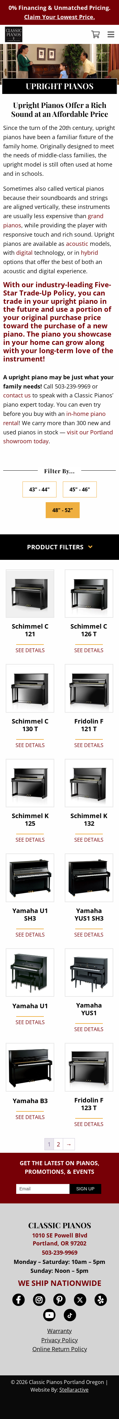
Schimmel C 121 (30, 630)
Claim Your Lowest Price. (59, 17)
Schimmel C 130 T (30, 725)
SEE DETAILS (30, 650)
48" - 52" (62, 510)
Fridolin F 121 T (88, 725)
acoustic (77, 243)
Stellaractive (74, 1389)
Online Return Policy (59, 1349)
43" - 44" (39, 489)
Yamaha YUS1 (89, 1009)
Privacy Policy (59, 1340)
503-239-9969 (59, 1252)
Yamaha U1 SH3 (30, 914)
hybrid (89, 252)
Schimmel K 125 (30, 819)
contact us (17, 395)
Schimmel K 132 (88, 819)
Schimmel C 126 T (88, 630)
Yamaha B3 (30, 1101)
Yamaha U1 (30, 1006)
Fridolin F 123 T (88, 1104)
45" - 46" (79, 489)
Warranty (59, 1331)
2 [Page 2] (58, 1144)
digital (24, 252)
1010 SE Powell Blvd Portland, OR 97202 (59, 1239)
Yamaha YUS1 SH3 (89, 914)
